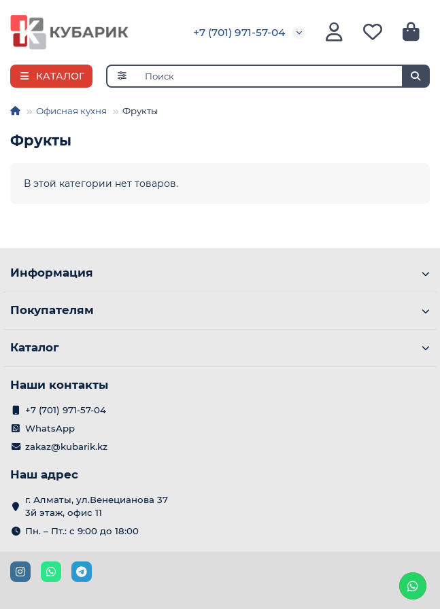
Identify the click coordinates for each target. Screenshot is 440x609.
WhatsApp (50, 428)
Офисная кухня (71, 110)
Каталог (220, 347)
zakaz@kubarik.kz (66, 446)
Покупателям (220, 310)
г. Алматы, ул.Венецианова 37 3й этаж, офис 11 (96, 506)
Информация (220, 272)
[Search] (283, 76)
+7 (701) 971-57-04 (239, 32)
